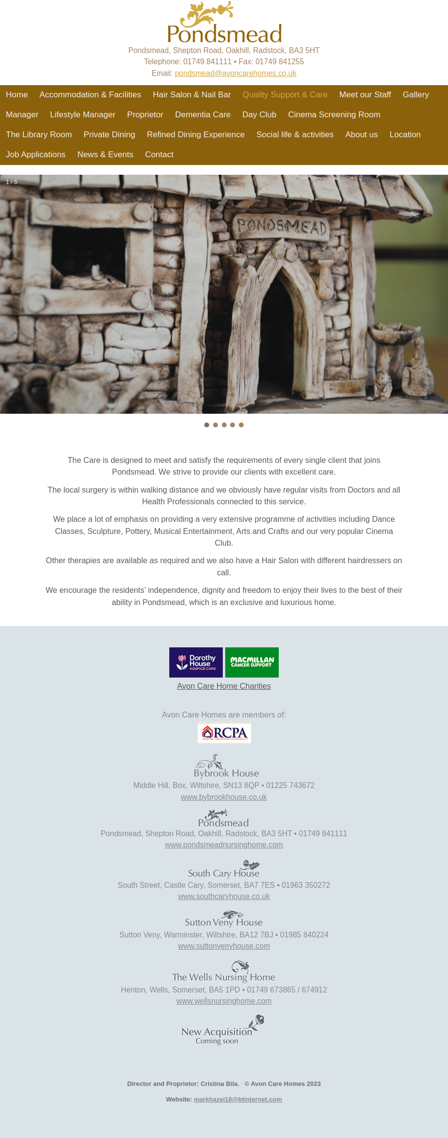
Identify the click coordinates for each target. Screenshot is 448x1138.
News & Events (105, 154)
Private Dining (109, 134)
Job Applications (36, 154)
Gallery (416, 94)
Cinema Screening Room (334, 114)
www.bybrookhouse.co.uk (224, 797)
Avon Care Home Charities (224, 685)
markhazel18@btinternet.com (238, 1099)
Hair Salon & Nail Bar (192, 94)
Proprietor (145, 114)
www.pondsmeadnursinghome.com (224, 845)
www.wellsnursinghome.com (224, 1001)
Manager (22, 114)
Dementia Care (203, 114)
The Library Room (39, 134)
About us (361, 134)
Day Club (259, 114)
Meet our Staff (365, 94)
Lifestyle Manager (82, 114)
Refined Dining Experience (196, 134)
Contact (159, 154)
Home (17, 94)
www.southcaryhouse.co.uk (224, 896)
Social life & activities (295, 134)
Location (405, 134)
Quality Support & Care (285, 94)
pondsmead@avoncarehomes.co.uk (235, 73)
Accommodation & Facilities (90, 94)
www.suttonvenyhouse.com (224, 946)
